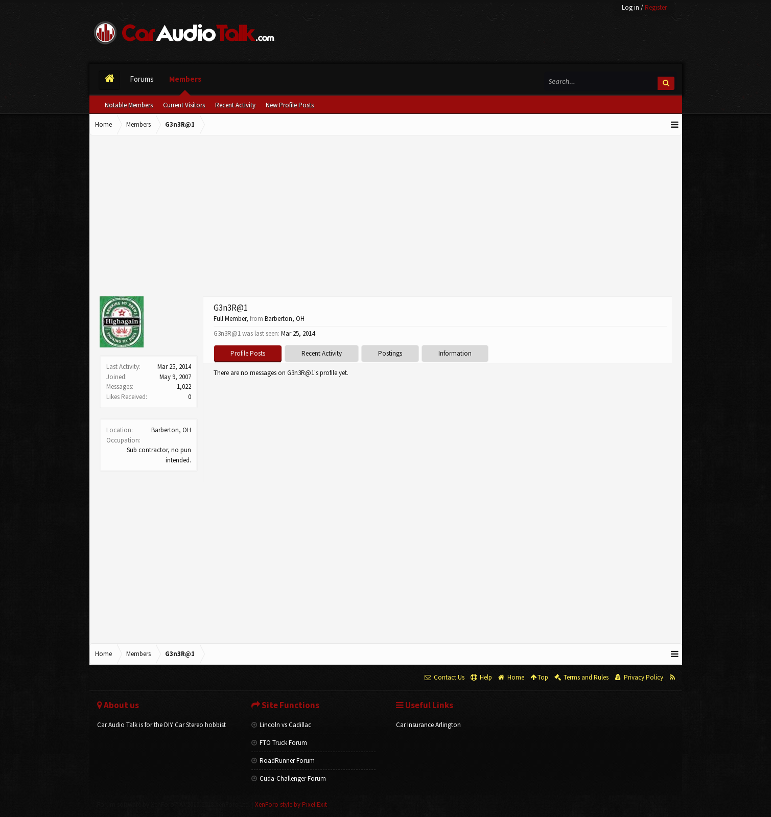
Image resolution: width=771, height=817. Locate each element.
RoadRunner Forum (283, 760)
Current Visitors (184, 105)
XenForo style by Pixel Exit (291, 804)
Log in (630, 7)
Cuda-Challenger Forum (288, 778)
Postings (390, 353)
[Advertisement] (386, 217)
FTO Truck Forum (279, 742)
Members (185, 79)
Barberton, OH (171, 430)
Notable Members (129, 105)
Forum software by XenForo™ (173, 804)
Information (455, 353)
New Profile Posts (290, 105)
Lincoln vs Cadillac (281, 724)
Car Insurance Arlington (428, 724)
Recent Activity (235, 105)
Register (656, 7)
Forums (142, 79)
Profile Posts (247, 353)
